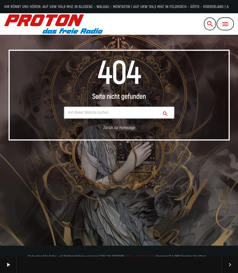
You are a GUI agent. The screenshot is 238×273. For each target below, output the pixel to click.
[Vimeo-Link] (53, 24)
